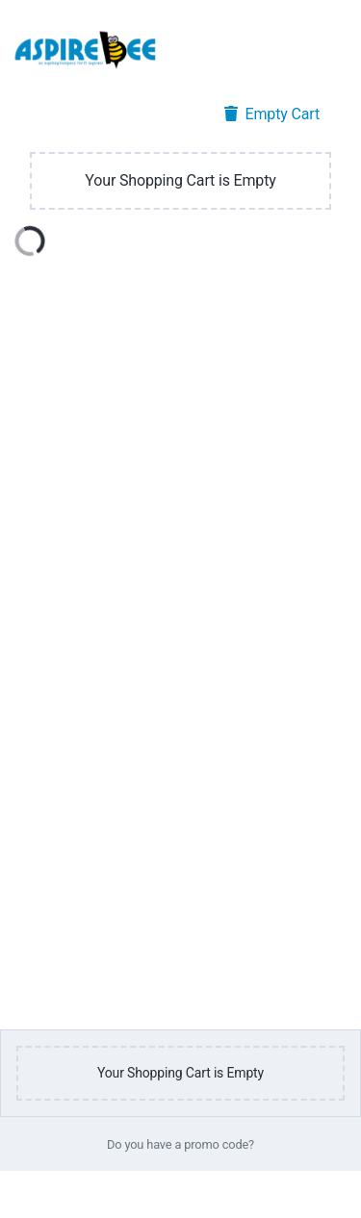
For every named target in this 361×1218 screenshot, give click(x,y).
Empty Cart (272, 114)
